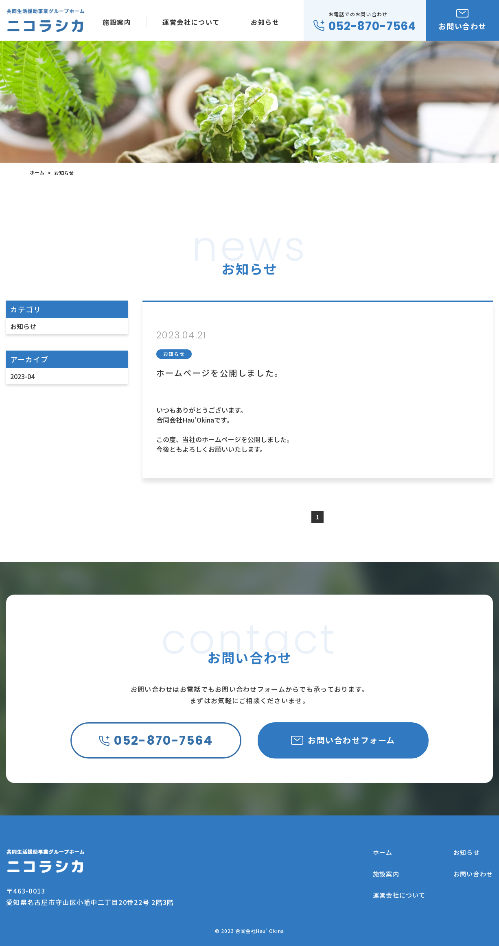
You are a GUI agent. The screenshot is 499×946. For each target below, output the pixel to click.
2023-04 (22, 376)
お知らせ (23, 326)
